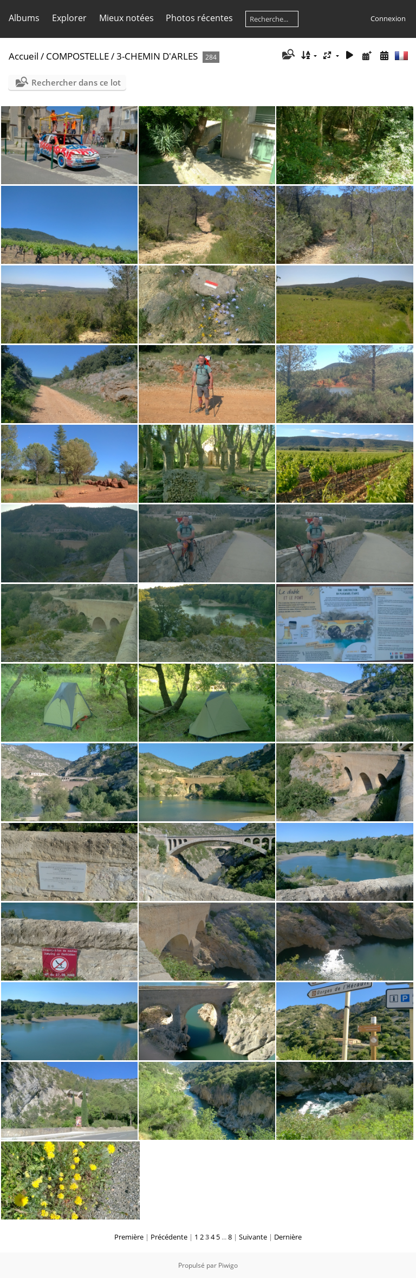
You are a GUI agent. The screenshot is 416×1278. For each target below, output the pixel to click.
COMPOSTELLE (77, 56)
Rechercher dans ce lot (76, 82)
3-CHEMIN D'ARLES (157, 56)
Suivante (253, 1237)
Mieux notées (126, 18)
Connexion (388, 18)
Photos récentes (199, 18)
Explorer (69, 18)
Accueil (23, 56)
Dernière (288, 1237)
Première (129, 1237)
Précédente (169, 1237)
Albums (24, 18)
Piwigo (228, 1265)
